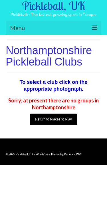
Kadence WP (72, 154)
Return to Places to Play (53, 119)
